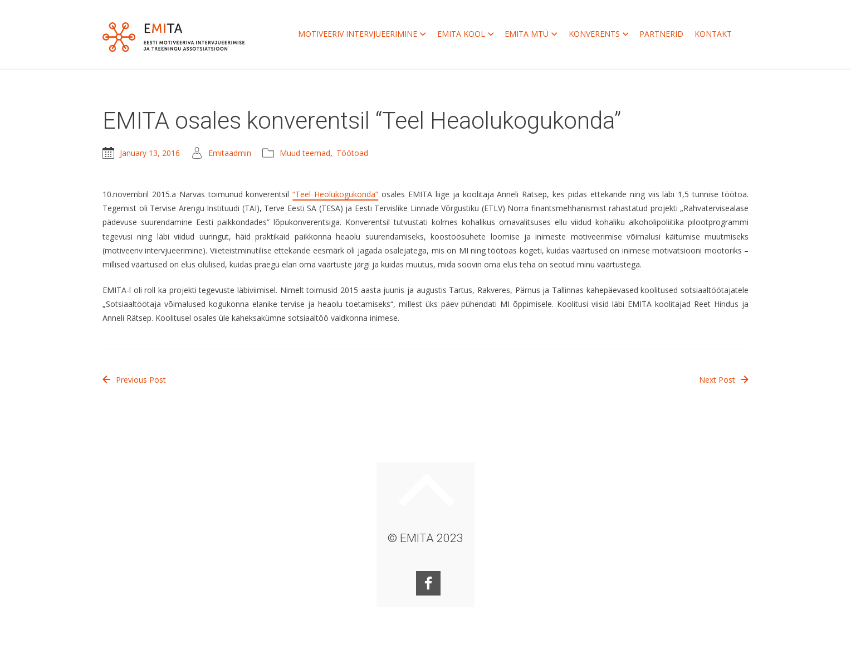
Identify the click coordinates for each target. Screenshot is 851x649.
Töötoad (352, 153)
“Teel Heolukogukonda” (335, 194)
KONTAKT (713, 33)
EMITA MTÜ (531, 34)
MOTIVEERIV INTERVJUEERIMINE (362, 34)
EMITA (173, 37)
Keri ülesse (426, 490)
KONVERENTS (599, 34)
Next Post (724, 379)
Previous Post (134, 379)
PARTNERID (661, 33)
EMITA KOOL (465, 34)
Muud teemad (305, 153)
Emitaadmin (229, 153)
